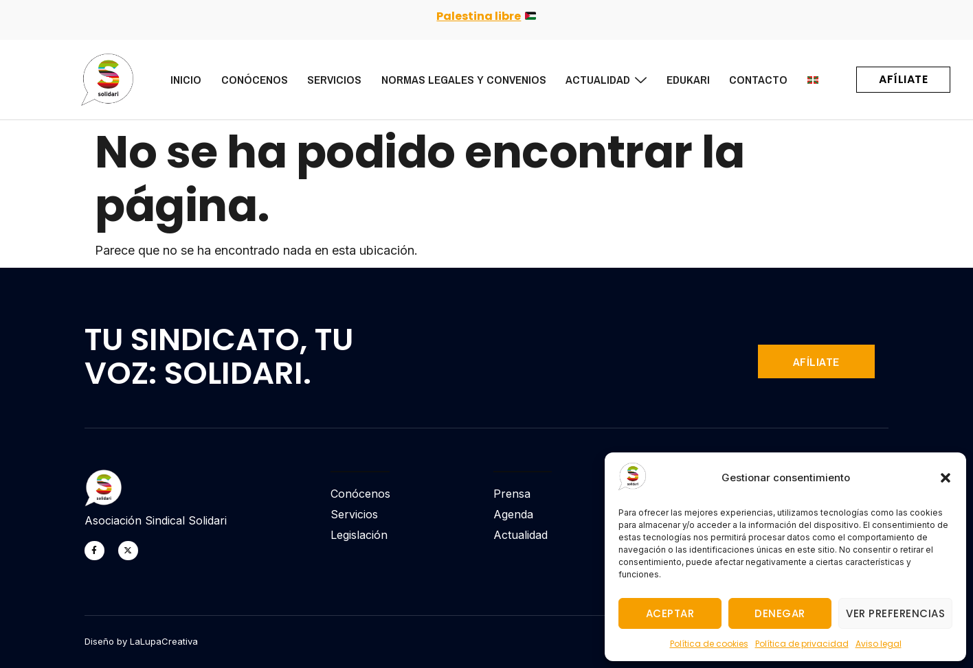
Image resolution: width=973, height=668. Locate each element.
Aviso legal (878, 643)
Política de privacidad (802, 643)
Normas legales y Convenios (459, 79)
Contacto (757, 79)
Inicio (179, 79)
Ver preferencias (895, 613)
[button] (945, 478)
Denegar (779, 613)
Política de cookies (709, 643)
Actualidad (603, 79)
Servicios (329, 79)
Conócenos (248, 79)
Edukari (686, 79)
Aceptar (670, 613)
